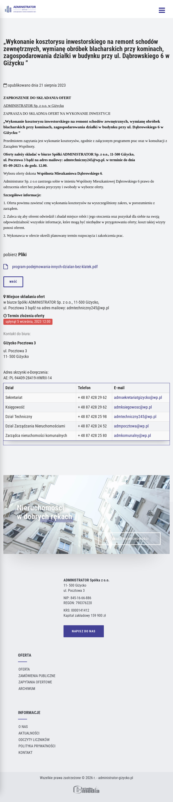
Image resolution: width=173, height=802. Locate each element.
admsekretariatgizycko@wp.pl (138, 397)
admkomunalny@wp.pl (132, 435)
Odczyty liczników (34, 740)
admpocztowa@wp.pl (131, 426)
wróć (13, 281)
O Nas (23, 727)
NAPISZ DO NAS (84, 632)
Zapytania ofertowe (35, 682)
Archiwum (26, 689)
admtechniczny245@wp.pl (135, 416)
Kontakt (25, 752)
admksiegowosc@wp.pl (133, 407)
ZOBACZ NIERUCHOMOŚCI (129, 546)
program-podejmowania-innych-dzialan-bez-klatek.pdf (50, 266)
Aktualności (28, 733)
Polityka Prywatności (36, 746)
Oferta (24, 669)
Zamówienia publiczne (36, 676)
